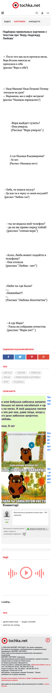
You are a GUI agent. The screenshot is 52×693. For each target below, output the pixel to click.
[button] (42, 13)
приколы (35, 373)
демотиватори (10, 621)
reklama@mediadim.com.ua (40, 665)
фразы (7, 377)
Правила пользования (9, 678)
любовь (21, 373)
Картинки (19, 21)
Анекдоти (34, 21)
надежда (19, 382)
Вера (6, 382)
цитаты (8, 373)
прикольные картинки (28, 377)
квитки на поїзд (11, 625)
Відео (7, 21)
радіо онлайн (28, 621)
